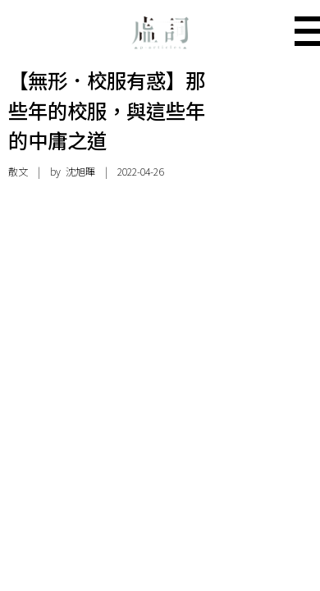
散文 (18, 171)
